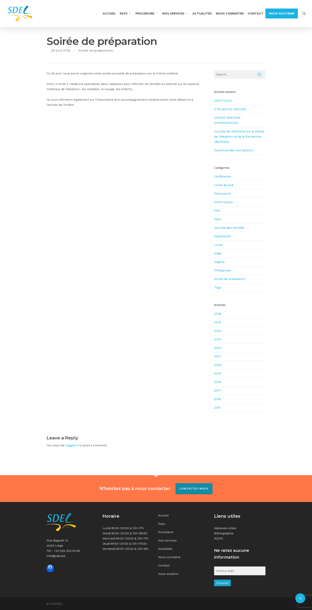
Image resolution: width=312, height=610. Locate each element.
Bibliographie (223, 533)
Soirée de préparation (95, 50)
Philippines (222, 270)
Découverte (222, 193)
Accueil (163, 515)
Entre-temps (223, 202)
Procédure (165, 532)
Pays (161, 524)
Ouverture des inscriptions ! (234, 150)
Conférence (222, 176)
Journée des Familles (229, 228)
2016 (217, 399)
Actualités (165, 549)
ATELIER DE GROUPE (230, 109)
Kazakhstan (222, 236)
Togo (217, 287)
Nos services (167, 540)
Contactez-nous (194, 488)
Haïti (217, 219)
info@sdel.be (56, 556)
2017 (217, 390)
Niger (218, 253)
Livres (218, 245)
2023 (217, 339)
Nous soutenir (168, 574)
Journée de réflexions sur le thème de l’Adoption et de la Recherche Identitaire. (239, 137)
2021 (217, 356)
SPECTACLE (223, 100)
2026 (217, 314)
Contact (164, 565)
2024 (217, 331)
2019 (217, 373)
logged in (72, 445)
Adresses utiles (225, 528)
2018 (217, 382)
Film (217, 210)
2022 (217, 348)
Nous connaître (169, 557)
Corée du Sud (223, 185)
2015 (217, 407)
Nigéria (219, 262)
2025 (217, 322)
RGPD (218, 538)
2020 (218, 365)
